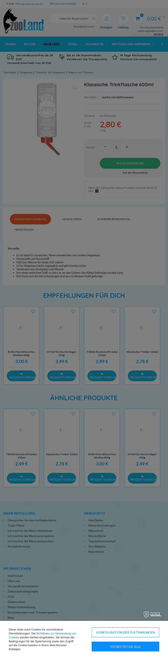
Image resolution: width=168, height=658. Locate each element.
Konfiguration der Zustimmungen (125, 632)
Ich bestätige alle (125, 646)
